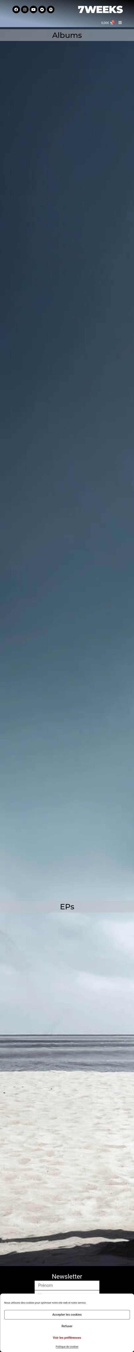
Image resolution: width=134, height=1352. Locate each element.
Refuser (66, 1326)
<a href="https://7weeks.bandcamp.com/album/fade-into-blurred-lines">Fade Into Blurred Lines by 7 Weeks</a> (39, 113)
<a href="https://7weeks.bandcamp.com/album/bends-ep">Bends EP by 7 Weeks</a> (65, 1174)
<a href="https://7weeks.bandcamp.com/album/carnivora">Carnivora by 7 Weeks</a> (39, 542)
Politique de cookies (67, 1346)
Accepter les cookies (67, 1314)
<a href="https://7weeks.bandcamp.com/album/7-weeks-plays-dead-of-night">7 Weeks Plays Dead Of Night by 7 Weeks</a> (65, 685)
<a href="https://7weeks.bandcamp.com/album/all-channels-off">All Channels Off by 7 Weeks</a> (65, 828)
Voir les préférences (67, 1338)
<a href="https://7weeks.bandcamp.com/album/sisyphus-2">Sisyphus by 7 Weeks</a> (39, 256)
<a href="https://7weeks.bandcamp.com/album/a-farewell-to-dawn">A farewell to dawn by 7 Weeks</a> (39, 399)
